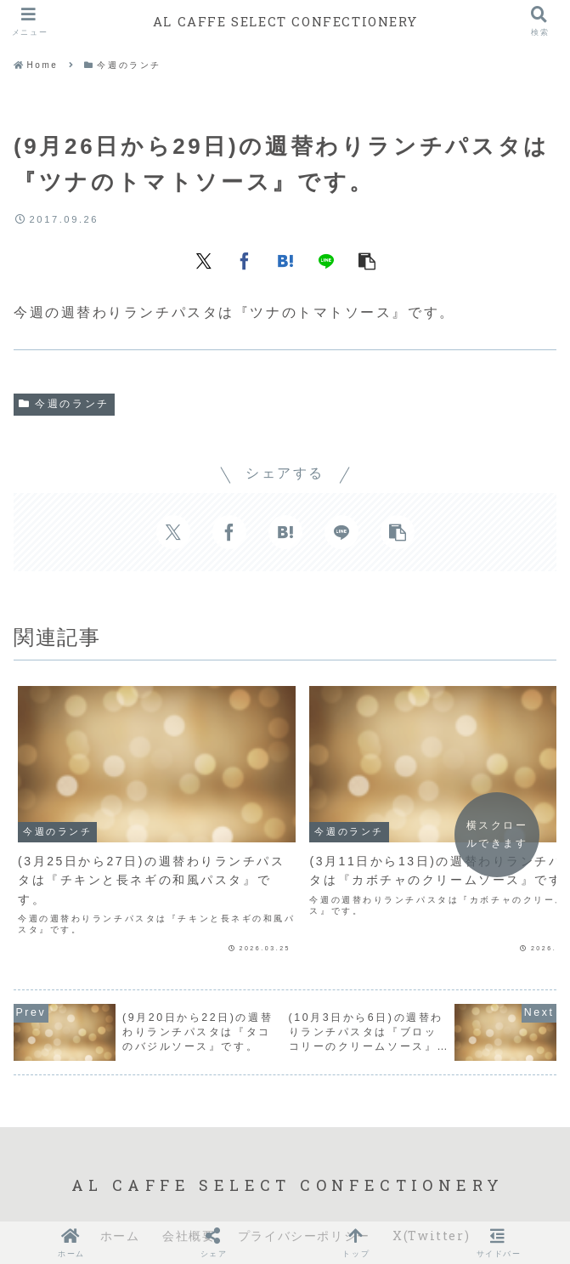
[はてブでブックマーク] (285, 260)
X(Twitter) (431, 1192)
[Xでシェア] (203, 260)
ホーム (120, 1192)
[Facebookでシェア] (244, 260)
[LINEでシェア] (326, 260)
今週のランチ (64, 404)
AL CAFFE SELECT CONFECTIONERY (285, 21)
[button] (367, 260)
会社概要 (188, 1192)
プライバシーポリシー (304, 1192)
